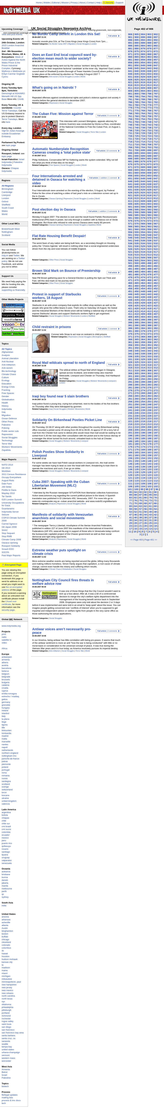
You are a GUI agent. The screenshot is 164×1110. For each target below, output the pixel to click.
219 (143, 421)
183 (149, 441)
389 (143, 325)
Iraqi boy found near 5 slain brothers (60, 396)
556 (130, 232)
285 (136, 384)
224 (143, 418)
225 (136, 418)
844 (143, 68)
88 (135, 494)
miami (5, 973)
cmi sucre (6, 829)
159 (143, 455)
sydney (5, 897)
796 (130, 96)
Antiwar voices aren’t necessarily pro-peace (61, 630)
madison (6, 967)
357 (156, 342)
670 (136, 167)
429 (143, 302)
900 (136, 37)
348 (149, 347)
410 (136, 313)
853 (149, 62)
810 (136, 87)
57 (140, 508)
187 (156, 438)
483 (149, 271)
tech (4, 1103)
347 (156, 347)
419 (143, 308)
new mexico (7, 990)
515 (136, 254)
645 (136, 181)
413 (149, 311)
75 (140, 500)
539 (143, 240)
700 (136, 150)
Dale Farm (7, 483)
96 (156, 489)
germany (6, 702)
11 (129, 531)
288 (149, 381)
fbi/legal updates (10, 1095)
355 (136, 345)
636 (130, 186)
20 (145, 525)
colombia (6, 832)
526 (130, 249)
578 (149, 217)
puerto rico (7, 843)
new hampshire (9, 984)
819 (143, 82)
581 (130, 217)
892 (156, 39)
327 (156, 359)
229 (143, 415)
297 (156, 376)
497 (156, 263)
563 (149, 226)
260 (136, 398)
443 (149, 294)
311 (130, 370)
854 (143, 62)
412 (156, 311)
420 (136, 308)
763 (149, 113)
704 (143, 147)
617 (156, 195)
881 (130, 48)
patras (5, 761)
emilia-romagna (9, 693)
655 (136, 175)
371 (130, 336)
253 (149, 401)
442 (156, 294)
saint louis (6, 1024)
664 (143, 169)
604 (143, 203)
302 (156, 373)
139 (143, 466)
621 (130, 195)
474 (143, 277)
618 (149, 195)
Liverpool (111, 381)
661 (130, 172)
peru (4, 840)
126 (130, 475)
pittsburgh (6, 1010)
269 (143, 393)
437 (156, 297)
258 (149, 398)
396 (130, 322)
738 (149, 127)
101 (130, 489)
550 (136, 235)
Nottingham (7, 232)
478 (149, 274)
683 (149, 158)
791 (130, 99)
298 (149, 376)
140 (136, 466)
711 (130, 144)
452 (156, 288)
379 (143, 331)
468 (149, 280)
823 (149, 79)
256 (130, 401)
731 (130, 133)
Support (119, 2)
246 (130, 407)
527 (156, 246)
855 (136, 62)
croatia (5, 688)
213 (149, 424)
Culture (5, 377)
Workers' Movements (71, 316)
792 (156, 96)
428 (149, 302)
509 (143, 257)
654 (143, 175)
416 (130, 311)
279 (143, 387)
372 (156, 333)
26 (145, 523)
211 (130, 427)
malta (4, 738)
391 (130, 325)
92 (145, 492)
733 (149, 130)
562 (156, 226)
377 (156, 331)
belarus (5, 671)
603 (149, 203)
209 (143, 427)
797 (156, 93)
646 (130, 181)
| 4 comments (107, 296)
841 (130, 71)
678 (149, 161)
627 (156, 189)
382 (156, 328)
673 (149, 164)
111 (130, 483)
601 (130, 206)
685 (136, 158)
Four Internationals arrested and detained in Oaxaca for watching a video (58, 179)
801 (130, 93)
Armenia (6, 1069)
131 (130, 472)
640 (136, 184)
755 (136, 119)
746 (130, 124)
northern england (10, 753)
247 (156, 404)
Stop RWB (7, 536)
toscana (5, 795)
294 (143, 379)
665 (136, 169)
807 (156, 87)
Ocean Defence (9, 418)
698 (149, 150)
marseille (6, 741)
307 (156, 370)
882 (156, 45)
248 (149, 404)
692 (156, 153)
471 (130, 280)
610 (136, 201)
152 (156, 458)
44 (145, 514)
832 (156, 73)
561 (130, 229)
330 (136, 359)
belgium (5, 674)
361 (130, 342)
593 (149, 209)
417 (156, 308)
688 (149, 155)
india (4, 905)
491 (130, 268)
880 (136, 48)
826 (130, 79)
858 (149, 59)
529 (143, 246)
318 (149, 364)
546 (130, 237)
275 (136, 390)
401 (130, 319)
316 (130, 367)
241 (130, 410)
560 (136, 229)
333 (149, 356)
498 (149, 263)
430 (136, 302)
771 (130, 110)
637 (156, 184)
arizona (5, 916)
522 (156, 249)
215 (136, 424)
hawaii (5, 953)
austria (5, 665)
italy (4, 716)
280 (136, 387)
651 (130, 178)
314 (143, 367)
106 (130, 486)
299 (143, 376)
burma (5, 877)
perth (4, 891)
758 (149, 116)
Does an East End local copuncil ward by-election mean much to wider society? (64, 56)
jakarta (5, 883)
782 (156, 102)
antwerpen (7, 657)
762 (156, 113)
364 (143, 339)
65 (130, 506)
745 (136, 124)
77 (130, 500)
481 (130, 274)
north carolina (8, 996)
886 (130, 45)
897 (156, 37)
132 (156, 469)
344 (143, 350)
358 (149, 342)
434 (143, 299)
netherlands (7, 750)
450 (136, 291)
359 (143, 342)
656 (130, 175)
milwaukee (7, 979)
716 (130, 141)
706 (130, 147)
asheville (6, 922)
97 (151, 489)
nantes (5, 744)
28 (135, 523)
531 (130, 246)
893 (149, 39)
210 (136, 427)
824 (143, 79)
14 (145, 528)
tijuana (5, 854)
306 (130, 373)
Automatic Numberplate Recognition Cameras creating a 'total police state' (61, 150)
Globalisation (67, 569)
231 (130, 415)
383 (149, 328)
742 (156, 124)
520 (136, 251)
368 (149, 336)
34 (135, 520)
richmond (6, 1015)
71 (130, 503)
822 (156, 79)
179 (143, 443)
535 (136, 243)
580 (136, 217)
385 (136, 328)
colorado (6, 945)
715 (136, 141)
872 (156, 51)
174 (143, 446)
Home (39, 2)
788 (149, 99)
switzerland (7, 789)
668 (149, 167)
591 (130, 212)
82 (135, 497)
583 (149, 215)
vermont (6, 1055)
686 (130, 158)
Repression (53, 103)
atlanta (5, 925)
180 (136, 443)
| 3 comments (107, 552)
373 (149, 333)
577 (156, 217)
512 (156, 254)
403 (149, 316)
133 (149, 469)
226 (130, 418)
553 (149, 232)
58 (135, 508)
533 (149, 243)
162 (156, 452)
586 (130, 215)
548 (149, 235)
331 (130, 359)
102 (156, 486)
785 (136, 102)
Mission (65, 2)
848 (149, 65)
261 (130, 398)
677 (156, 161)
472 (156, 277)
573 (149, 220)
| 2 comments (107, 454)
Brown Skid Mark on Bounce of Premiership (66, 270)
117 (156, 477)
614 (143, 198)
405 (136, 316)
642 (156, 181)
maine (5, 970)
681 (130, 161)
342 (156, 350)
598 (149, 206)
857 (156, 59)
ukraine (5, 798)
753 (149, 119)
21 (140, 525)
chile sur (6, 823)
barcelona (6, 668)
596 (130, 209)
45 (140, 514)
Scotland (6, 235)
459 (143, 285)
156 (130, 458)
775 (136, 107)
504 (143, 260)
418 (149, 308)
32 (145, 520)
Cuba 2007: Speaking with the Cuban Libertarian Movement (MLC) (60, 483)
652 (156, 175)
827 (156, 76)
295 (136, 379)
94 (135, 492)
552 (156, 232)
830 (136, 76)
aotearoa (6, 871)
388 (149, 325)
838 (149, 71)
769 (143, 110)
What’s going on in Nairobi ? (54, 87)
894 (143, 39)
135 (136, 469)
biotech (5, 1086)
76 (135, 500)
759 (143, 116)
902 (156, 34)
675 (136, 164)
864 (143, 56)
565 (136, 226)
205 (136, 429)
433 (149, 299)
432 (156, 299)
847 (156, 65)
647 (156, 178)
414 (143, 311)
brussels (6, 679)
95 (130, 492)
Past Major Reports (11, 555)
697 (156, 150)
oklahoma (6, 1004)
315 (136, 367)
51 (140, 511)
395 (136, 322)
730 (136, 133)
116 (130, 480)
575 (136, 220)
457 (156, 285)
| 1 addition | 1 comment (103, 178)
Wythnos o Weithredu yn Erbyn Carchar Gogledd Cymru (13, 74)
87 (140, 494)
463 (149, 283)
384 (143, 328)
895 (136, 39)
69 (140, 503)
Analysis (52, 504)
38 (145, 517)
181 (130, 443)
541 (130, 240)
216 (130, 424)
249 (143, 404)
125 (136, 475)
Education (6, 383)
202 (156, 429)
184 (143, 441)
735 (136, 130)
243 (149, 407)
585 (136, 215)
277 (156, 387)
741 (130, 127)
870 (136, 54)
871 (130, 54)
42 (155, 514)
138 (149, 466)
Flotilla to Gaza (9, 490)
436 (130, 299)
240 (136, 410)
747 (156, 121)
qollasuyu (6, 846)
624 (143, 192)
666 (130, 169)
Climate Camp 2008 (11, 539)
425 (136, 305)
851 (130, 65)
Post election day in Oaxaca (53, 209)
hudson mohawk (10, 959)
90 (155, 492)
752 (156, 119)
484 (143, 271)
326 (130, 362)
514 (143, 254)
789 (143, 99)
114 (143, 480)
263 (149, 395)
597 (156, 206)
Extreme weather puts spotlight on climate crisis (59, 552)
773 (149, 107)
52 (135, 511)
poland (5, 767)
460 (136, 285)
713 (149, 141)
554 (143, 232)
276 (130, 390)
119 (143, 477)
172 (156, 446)
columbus (6, 948)
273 (149, 390)
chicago (5, 939)
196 (130, 435)
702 (156, 147)
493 (149, 265)
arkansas (6, 919)
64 (135, 506)
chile (4, 820)
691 (130, 155)
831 (130, 76)
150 (136, 460)
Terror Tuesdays (9, 119)
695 (136, 153)
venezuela (7, 863)
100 (136, 489)
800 (136, 93)
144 (143, 463)
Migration (71, 44)
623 (149, 192)
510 (136, 257)
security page (8, 610)
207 (156, 427)
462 (156, 283)
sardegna (6, 781)
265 (136, 395)
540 (136, 240)
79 (150, 497)
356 (130, 345)
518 (149, 251)
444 (143, 294)
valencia (6, 804)
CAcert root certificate (9, 603)
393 (149, 322)
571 (130, 223)
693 (149, 153)
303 (149, 373)
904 (143, 34)
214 (143, 424)
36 (155, 517)
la (2, 965)
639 (143, 184)
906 (130, 34)
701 (130, 150)
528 (149, 246)
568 (149, 223)
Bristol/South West (11, 229)
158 (149, 455)
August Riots (8, 480)
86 (145, 494)
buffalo (5, 936)
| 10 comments (106, 151)
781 (130, 105)
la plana (5, 719)
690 (136, 155)
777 (156, 105)
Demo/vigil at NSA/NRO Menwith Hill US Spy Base (13, 96)
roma (4, 772)
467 (156, 280)
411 (130, 313)
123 (149, 475)
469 (143, 280)
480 (136, 274)
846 (130, 68)
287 (156, 381)
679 (143, 161)
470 (136, 280)
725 (136, 135)
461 (130, 285)
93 (140, 492)
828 (149, 76)
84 (155, 494)
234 (143, 412)
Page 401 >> (151, 539)
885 (136, 45)
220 (136, 421)
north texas (7, 998)
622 (156, 192)
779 (143, 105)
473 (149, 277)
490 (136, 268)
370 (136, 336)
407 (156, 313)
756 (130, 119)
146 (130, 463)
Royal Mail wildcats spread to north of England (68, 362)
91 (150, 492)
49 (150, 511)
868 (149, 54)
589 (143, 212)
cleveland (6, 942)
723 (149, 135)
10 (134, 531)
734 (143, 130)
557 (156, 229)
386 (130, 328)
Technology (7, 440)
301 (130, 376)
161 (130, 455)
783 (149, 102)
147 (156, 460)
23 (130, 525)
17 (130, 528)
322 (156, 362)
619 (143, 195)
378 (149, 331)
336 (130, 356)
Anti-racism (53, 77)
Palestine (6, 425)
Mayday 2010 (8, 493)
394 (143, 322)
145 (136, 463)
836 (130, 73)
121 (130, 477)
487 (156, 268)
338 (149, 353)
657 (156, 172)
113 (149, 480)
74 (145, 500)
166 (130, 452)
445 (136, 294)
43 (150, 514)
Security (110, 2)
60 (155, 506)
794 (143, 96)
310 (136, 370)
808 (149, 87)
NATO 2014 (7, 465)
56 (145, 508)
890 (136, 42)
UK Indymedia (32, 9)
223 (149, 418)
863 (149, 56)
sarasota (6, 1041)
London (94, 44)
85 (150, 494)
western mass (8, 1058)
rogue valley (7, 1021)
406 (130, 316)
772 (156, 107)
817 (156, 82)
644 (143, 181)
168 (149, 449)
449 (143, 291)
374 (143, 333)
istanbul (5, 713)
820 (136, 82)
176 (130, 446)
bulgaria (5, 682)
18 (155, 525)
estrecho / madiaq (10, 696)
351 (130, 347)
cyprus (5, 690)
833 (149, 73)
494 (143, 265)
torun (4, 792)
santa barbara (8, 1035)
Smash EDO (8, 549)
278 (149, 387)
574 (143, 220)
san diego (6, 1027)
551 (130, 235)
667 (156, 167)
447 (156, 291)
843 (149, 68)
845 (136, 68)
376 (130, 333)
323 (149, 362)
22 (135, 525)
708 (149, 144)
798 (149, 93)
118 (149, 477)
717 (156, 138)
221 (130, 421)
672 (156, 164)
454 (143, 288)
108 (149, 483)
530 (136, 246)
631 (130, 189)
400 (136, 319)
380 (136, 331)
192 (156, 435)
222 (156, 418)
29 (130, 523)
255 (136, 401)
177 (156, 443)
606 (130, 203)
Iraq (50, 409)
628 (149, 189)
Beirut (4, 1072)
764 (143, 113)
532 (156, 243)
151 (130, 460)
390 (136, 325)
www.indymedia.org (11, 626)
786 (130, 102)
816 (130, 85)
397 (156, 319)
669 (143, 167)
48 (155, 511)
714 (143, 141)
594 (143, 209)
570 (136, 223)
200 (136, 432)
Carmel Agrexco (9, 524)
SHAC (5, 530)
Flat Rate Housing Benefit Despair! (59, 236)
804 (143, 90)
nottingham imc (9, 756)
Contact (90, 2)
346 (130, 350)
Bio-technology (9, 371)
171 (130, 449)
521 (130, 251)
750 (136, 121)
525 (136, 249)
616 (130, 198)
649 (143, 178)
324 (143, 362)
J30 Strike (6, 487)
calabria (5, 685)
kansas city (7, 962)
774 (143, 107)
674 (143, 164)
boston (5, 934)
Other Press (54, 260)
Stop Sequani (8, 533)
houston (5, 956)
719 (143, 138)
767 (156, 110)
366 (130, 339)
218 (149, 421)
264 (143, 395)
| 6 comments (107, 116)
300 (136, 376)
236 (130, 412)
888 (149, 42)
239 (143, 410)
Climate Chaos (55, 569)
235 (136, 412)
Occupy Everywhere (11, 477)
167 (156, 449)
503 (149, 260)
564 (143, 226)
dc (3, 950)
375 (136, 333)
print (4, 634)
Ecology (5, 380)
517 (156, 251)
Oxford (5, 201)
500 (136, 263)
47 (130, 514)
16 (135, 528)
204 (143, 429)
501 (130, 263)
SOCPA (5, 552)
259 (143, 398)
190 (136, 438)
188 (149, 438)
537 (156, 240)
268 (149, 393)
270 (136, 393)
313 (149, 367)
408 (149, 313)
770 (136, 110)
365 (136, 339)
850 (136, 65)
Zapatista (91, 225)
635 (136, 186)
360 (136, 342)
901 (130, 37)
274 (143, 390)
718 (149, 138)
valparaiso (7, 860)
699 (143, 150)
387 (156, 325)
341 (130, 353)
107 (156, 483)
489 (143, 268)
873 (149, 51)
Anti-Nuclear (8, 361)
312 (156, 367)
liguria (5, 724)
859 (143, 59)
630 (136, 189)
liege (4, 722)
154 (143, 458)
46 (135, 514)
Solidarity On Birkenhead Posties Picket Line (67, 420)
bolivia (5, 815)
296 (130, 379)
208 (149, 427)
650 (136, 178)
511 (130, 257)
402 (156, 316)
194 (143, 435)
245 (136, 407)
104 (143, 486)
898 (149, 37)
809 (143, 87)
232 (156, 412)
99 (142, 489)
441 (130, 297)
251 (130, 404)
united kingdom (9, 801)
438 (149, 297)
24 (155, 523)
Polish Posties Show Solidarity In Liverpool (58, 453)
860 (136, 59)
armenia (6, 659)
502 (156, 260)
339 (143, 353)
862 (156, 56)
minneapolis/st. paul (11, 982)
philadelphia (7, 1007)
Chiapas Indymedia (10, 169)
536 (130, 243)
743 (149, 124)
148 (149, 460)
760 (136, 116)
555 (136, 232)
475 (136, 277)
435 (136, 299)
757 (156, 116)
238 (149, 410)
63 (140, 506)
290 (136, 381)
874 (143, 51)
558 (149, 229)
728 (149, 133)
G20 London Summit (12, 499)
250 (136, 404)
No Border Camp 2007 (58, 44)
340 (136, 353)
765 (136, 113)
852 (156, 62)
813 (149, 85)
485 (136, 271)
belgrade (6, 676)
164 (143, 452)
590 (136, 212)
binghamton (7, 931)
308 (149, 370)
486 (130, 271)
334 (143, 356)
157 (156, 455)
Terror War (95, 132)
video (4, 642)
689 (143, 155)
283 (149, 384)
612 (156, 198)
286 (130, 384)
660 (136, 172)
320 (136, 364)
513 (149, 254)
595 (136, 209)
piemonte (6, 764)
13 (150, 528)
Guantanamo (8, 508)
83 (130, 497)
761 (130, 116)
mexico (5, 838)
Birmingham (97, 337)
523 (149, 249)
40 (135, 517)
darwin (5, 880)
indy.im (5, 255)
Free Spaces (54, 165)
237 (156, 410)
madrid (5, 736)
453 (149, 288)
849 (143, 65)
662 (156, 169)
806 (130, 90)
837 (156, 71)
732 (156, 130)
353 (149, 345)
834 (143, 73)
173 (149, 446)
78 (155, 497)
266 (130, 395)
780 (136, 105)
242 (156, 407)
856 (130, 62)
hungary (6, 708)
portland (6, 1013)
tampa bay (7, 1046)
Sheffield (91, 316)
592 (156, 209)
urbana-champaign (11, 1052)
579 (143, 217)
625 (136, 192)
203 (149, 429)
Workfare (6, 471)
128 (149, 472)
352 (156, 345)
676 (130, 164)
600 (136, 206)
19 (150, 525)
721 (130, 138)
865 (136, 56)
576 (130, 220)
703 (149, 147)
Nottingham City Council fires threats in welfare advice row (63, 581)
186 (130, 441)
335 (136, 356)
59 (130, 508)
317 (156, 364)
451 (130, 291)
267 (156, 393)
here (8, 122)
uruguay (6, 857)
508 (149, 257)
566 (130, 226)
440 (136, 297)
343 (149, 350)
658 (149, 172)
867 (156, 54)
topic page (11, 145)
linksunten (7, 730)
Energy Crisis (8, 387)
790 (136, 99)
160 (136, 455)
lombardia (6, 733)
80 (145, 497)
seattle (5, 1044)
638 (149, 184)
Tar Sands (7, 496)
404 (143, 316)
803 (149, 90)
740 (136, 127)
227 (156, 415)
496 (130, 265)
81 (140, 497)
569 (143, 223)
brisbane (6, 874)
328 (149, 359)
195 (136, 435)
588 (149, 212)
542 (156, 237)
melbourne (7, 888)
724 (143, 135)
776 (130, 107)
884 (143, 45)
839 (143, 71)
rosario (5, 849)
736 (130, 130)
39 (140, 517)
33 (140, 520)
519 (143, 251)
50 (145, 511)
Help (98, 2)
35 (130, 520)
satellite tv (6, 640)
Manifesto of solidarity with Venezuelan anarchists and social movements (62, 516)
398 (149, 319)
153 (149, 458)
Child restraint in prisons (51, 327)
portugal (6, 770)
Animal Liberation (10, 358)
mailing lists (7, 1097)
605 (136, 203)
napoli (5, 747)
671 (130, 167)
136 (130, 469)
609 (143, 201)
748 (149, 121)
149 (143, 460)
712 (156, 141)
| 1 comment (107, 329)
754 (143, 119)
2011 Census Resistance (14, 474)
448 (149, 291)
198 (149, 432)
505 (136, 260)
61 (150, 506)
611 (130, 201)
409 (143, 313)
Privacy (74, 2)
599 (143, 206)
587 (156, 212)
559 (143, 229)
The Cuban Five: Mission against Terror (62, 114)
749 (143, 121)
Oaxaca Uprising (55, 199)
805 (136, 90)
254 (143, 401)
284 (143, 384)
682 (156, 158)
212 (156, 424)
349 (143, 347)
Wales (5, 211)
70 (135, 503)
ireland (5, 710)
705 (136, 147)
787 (156, 99)
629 (143, 189)
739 (143, 127)
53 (130, 511)
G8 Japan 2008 (9, 527)
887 (156, 42)
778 (149, 105)
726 (130, 135)
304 (143, 373)
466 (130, 283)
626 (130, 192)
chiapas (5, 818)
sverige (5, 786)
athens (5, 662)
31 (150, 520)
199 (143, 432)
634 (143, 186)
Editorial (56, 2)
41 (130, 517)
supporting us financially (13, 290)
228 (149, 415)
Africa (4, 648)
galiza (4, 699)
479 (143, 274)
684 (143, 158)
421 (130, 308)
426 (130, 305)
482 (156, 271)
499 (143, 263)
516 (130, 254)
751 (130, 121)
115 (136, 480)
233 (149, 412)
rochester (6, 1018)
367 (156, 336)
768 (149, 110)
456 (130, 288)
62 (145, 506)
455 (136, 288)
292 (156, 379)
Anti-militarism (54, 651)
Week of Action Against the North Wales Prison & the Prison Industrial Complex (13, 63)
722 (156, 135)
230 (136, 415)
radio (4, 637)
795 (136, 96)
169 (143, 449)
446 (130, 294)
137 (156, 466)
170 (136, 449)
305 (136, 373)
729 (143, 133)
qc (3, 894)
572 (156, 220)
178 (149, 443)
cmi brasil (6, 826)
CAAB (20, 99)
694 (143, 153)
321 (130, 364)
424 (143, 305)
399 (143, 319)
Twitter (16, 255)
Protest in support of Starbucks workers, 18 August (56, 296)
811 (130, 87)
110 (136, 483)
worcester (6, 1061)
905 (136, 34)
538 (149, 240)
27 (140, 523)
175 (136, 446)
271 (130, 393)
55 (150, 508)
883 (149, 45)
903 (149, 34)
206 (130, 429)
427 (156, 302)
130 (136, 472)
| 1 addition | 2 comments (102, 211)
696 (130, 153)
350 (136, 347)
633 (149, 186)
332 (156, 356)
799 (143, 93)
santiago (6, 852)
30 (155, 520)
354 (143, 345)
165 (136, 452)
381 (130, 331)
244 (143, 407)
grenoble (6, 705)
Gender (5, 396)
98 (147, 489)
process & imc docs (11, 1100)
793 (149, 96)
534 (143, 243)
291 (130, 381)
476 (130, 277)
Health (5, 402)
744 (143, 124)
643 (149, 181)
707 (156, 144)
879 (143, 48)
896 (130, 39)
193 (149, 435)
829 (143, 76)
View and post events (12, 34)
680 (136, 161)
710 (136, 144)
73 (150, 500)
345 (136, 350)
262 (156, 395)
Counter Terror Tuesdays (11, 109)
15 (140, 528)
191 (130, 438)
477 (156, 274)
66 (155, 503)
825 (136, 79)
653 (149, 175)
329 (143, 359)
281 (130, 387)
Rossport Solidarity (11, 546)
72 (155, 500)
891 (130, 42)
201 (130, 432)
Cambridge (7, 192)
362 (156, 339)
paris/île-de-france (10, 758)
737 (156, 127)
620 (136, 195)
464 (143, 283)
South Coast (8, 208)
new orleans (7, 993)
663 (149, 169)
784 (143, 102)
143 (149, 463)
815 (136, 85)
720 (136, 138)
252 (156, 401)
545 (136, 237)
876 (130, 51)
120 (136, 477)
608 (149, 201)
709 (143, 144)
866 (130, 56)
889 (143, 42)
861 (130, 59)
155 (136, 458)
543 (149, 237)
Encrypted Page (13, 565)
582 (156, 215)
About (82, 2)
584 (143, 215)
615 (136, 198)
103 (149, 486)
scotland (6, 784)
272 (156, 390)
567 (156, 223)
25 (150, 523)
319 (143, 364)
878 (149, 48)
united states (8, 1049)
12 (155, 528)
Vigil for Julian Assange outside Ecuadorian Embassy (13, 133)
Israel (4, 1075)
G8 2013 (6, 468)
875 (136, 51)
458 (149, 285)
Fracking (6, 390)
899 (143, 37)
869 (143, 54)
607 (156, 201)
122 (156, 475)
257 (156, 398)
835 (136, 73)
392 (156, 322)
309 (143, 370)
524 (143, 249)
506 (130, 260)
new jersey (7, 987)
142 (156, 463)
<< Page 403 (136, 539)
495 (136, 265)
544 (143, 237)
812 (156, 85)
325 (136, 362)
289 (143, 381)
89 (130, 494)
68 (145, 503)
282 (156, 384)
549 (143, 235)
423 (149, 305)
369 (143, 336)
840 (136, 71)
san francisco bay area (13, 1032)
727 (156, 133)
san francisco (8, 1030)
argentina (6, 812)
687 (156, 155)
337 (156, 353)
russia (5, 778)
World (83, 77)
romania (6, 775)
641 (130, 184)
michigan (6, 976)
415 (136, 311)
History (5, 406)
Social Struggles (83, 44)
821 (130, 82)
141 (130, 466)
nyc (3, 1001)
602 (156, 203)
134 (143, 469)
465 (136, 283)
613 (149, 198)
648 (149, 178)
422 (156, 305)
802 (156, 90)
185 (136, 441)
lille (3, 727)
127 (156, 472)
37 (150, 517)
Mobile (47, 2)
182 (156, 441)
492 (156, 265)
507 (156, 257)
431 (130, 302)
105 (136, 486)
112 (156, 480)
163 (149, 452)
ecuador (6, 835)
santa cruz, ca (8, 1038)
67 (150, 503)
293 (149, 379)
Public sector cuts (10, 431)
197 (156, 432)
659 (143, 172)
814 (143, 85)
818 (149, 82)
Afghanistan (7, 352)
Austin (5, 928)
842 (156, 68)
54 (155, 508)
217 (156, 421)
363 (149, 339)
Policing (5, 428)
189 (143, 438)
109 (143, 483)
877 (156, 48)
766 (130, 113)
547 (156, 235)
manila (5, 886)
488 (149, 268)
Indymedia (7, 409)
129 (143, 472)
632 (156, 186)
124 (143, 475)
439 (143, 297)
